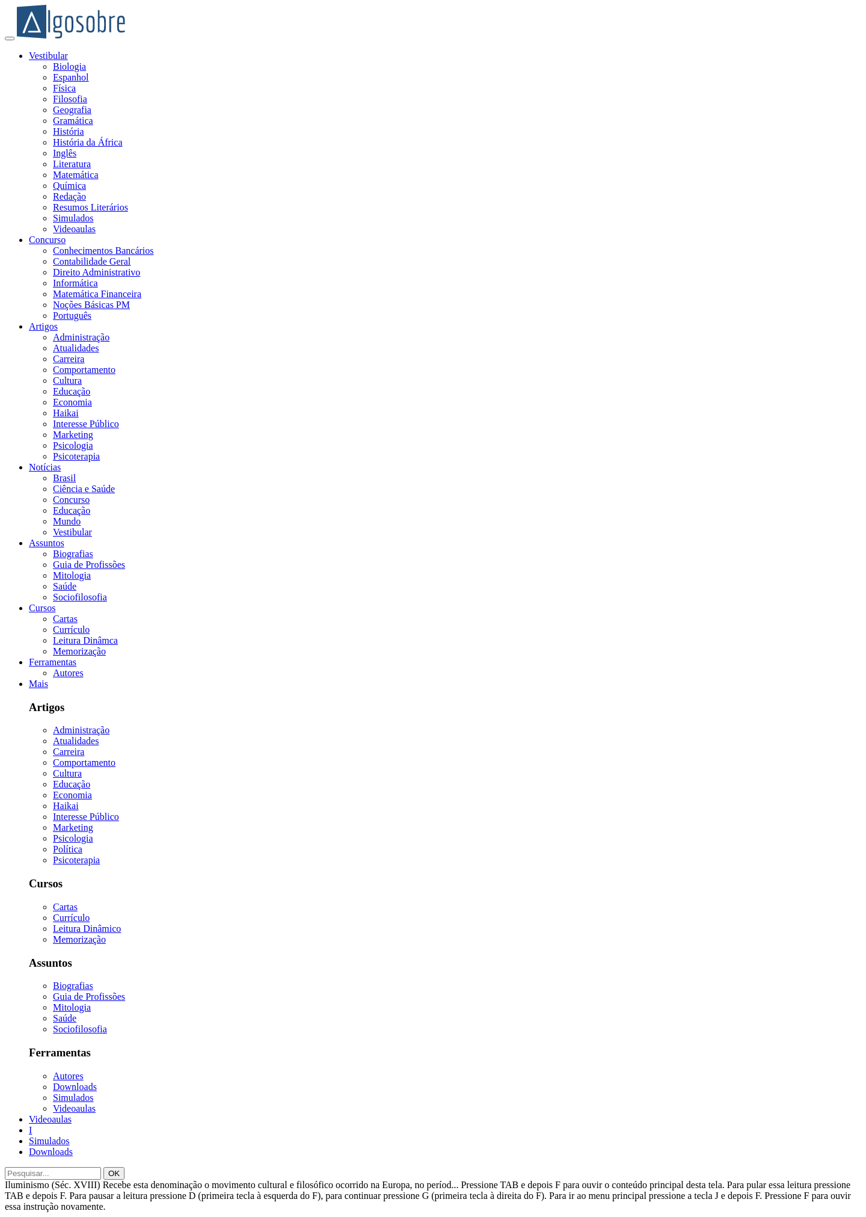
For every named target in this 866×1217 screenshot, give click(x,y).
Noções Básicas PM (91, 305)
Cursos (42, 608)
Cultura (67, 380)
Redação (69, 196)
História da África (88, 142)
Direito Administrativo (96, 272)
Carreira (68, 359)
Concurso (47, 240)
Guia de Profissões (89, 564)
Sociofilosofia (80, 597)
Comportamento (84, 370)
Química (69, 185)
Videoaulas (74, 229)
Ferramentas (52, 662)
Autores (68, 673)
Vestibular (48, 56)
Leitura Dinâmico (87, 928)
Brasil (64, 478)
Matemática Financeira (97, 294)
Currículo (71, 629)
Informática (75, 283)
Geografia (72, 110)
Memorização (79, 651)
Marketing (73, 435)
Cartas (65, 619)
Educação (71, 391)
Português (72, 315)
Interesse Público (86, 424)
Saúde (64, 586)
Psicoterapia (76, 456)
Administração (81, 337)
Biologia (69, 66)
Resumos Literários (90, 207)
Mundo (67, 521)
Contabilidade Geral (92, 261)
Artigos (43, 326)
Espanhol (71, 77)
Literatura (72, 164)
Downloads (75, 1087)
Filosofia (70, 99)
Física (64, 88)
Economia (72, 402)
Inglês (64, 153)
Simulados (73, 218)
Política (67, 849)
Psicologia (73, 445)
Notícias (45, 467)
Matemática (76, 175)
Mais (38, 684)
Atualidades (76, 348)
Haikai (66, 413)
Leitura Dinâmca (85, 640)
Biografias (73, 554)
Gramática (73, 121)
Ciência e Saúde (84, 489)
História (68, 131)
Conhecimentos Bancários (103, 250)
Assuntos (46, 543)
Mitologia (72, 575)
